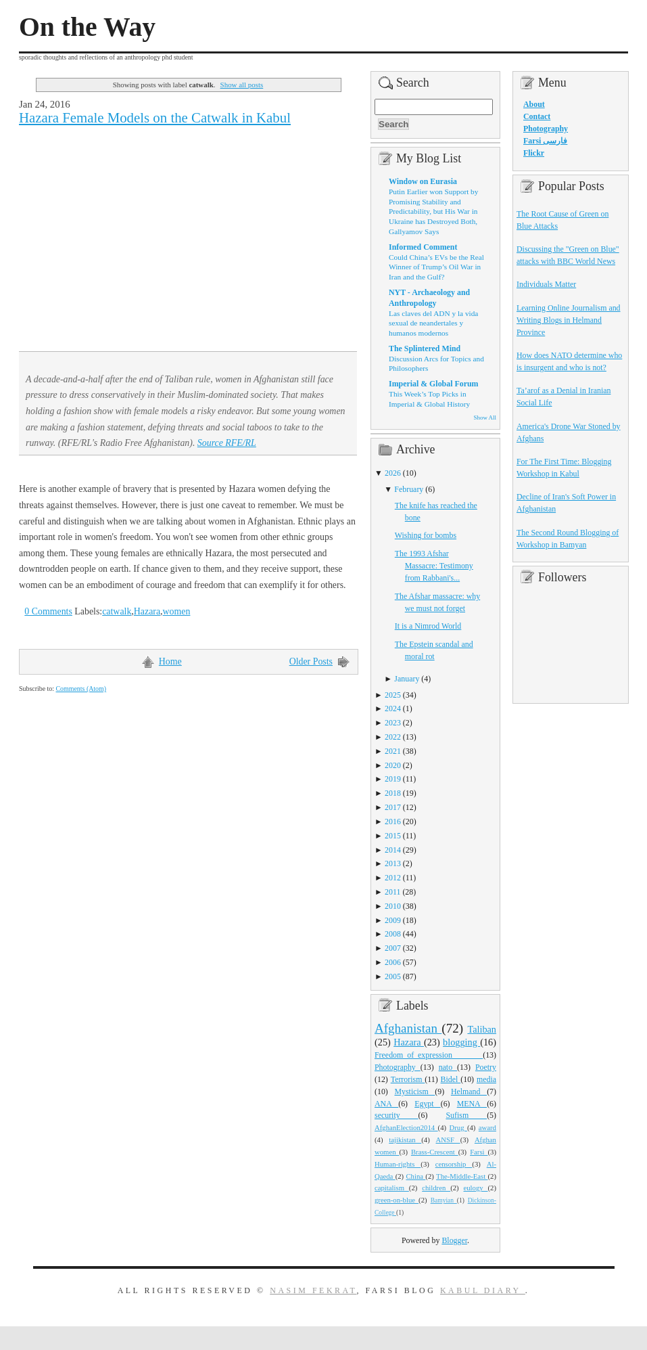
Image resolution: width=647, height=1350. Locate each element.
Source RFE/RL (226, 443)
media (486, 1079)
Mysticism (414, 1091)
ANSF (448, 1139)
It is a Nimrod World (428, 626)
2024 (393, 708)
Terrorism (408, 1079)
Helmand (469, 1091)
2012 (393, 877)
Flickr (533, 153)
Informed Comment (423, 247)
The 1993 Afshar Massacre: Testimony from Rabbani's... (434, 566)
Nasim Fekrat (313, 1290)
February (408, 489)
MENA (472, 1103)
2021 (393, 751)
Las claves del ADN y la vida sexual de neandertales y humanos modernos (433, 323)
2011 (392, 892)
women (177, 611)
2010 (393, 906)
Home (170, 661)
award (487, 1127)
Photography (398, 1067)
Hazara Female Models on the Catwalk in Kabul (155, 118)
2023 (393, 722)
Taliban (481, 1029)
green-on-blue (396, 1200)
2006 (393, 962)
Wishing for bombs (425, 535)
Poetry (485, 1067)
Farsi (478, 1152)
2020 (393, 765)
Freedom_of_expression (429, 1055)
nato (448, 1067)
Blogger (454, 1240)
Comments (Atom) (80, 688)
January (406, 678)
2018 (393, 793)
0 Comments (48, 611)
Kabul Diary (482, 1290)
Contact (536, 116)
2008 (393, 934)
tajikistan (405, 1139)
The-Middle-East (461, 1176)
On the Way (87, 27)
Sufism (466, 1115)
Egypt (427, 1103)
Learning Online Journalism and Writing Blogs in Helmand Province (569, 320)
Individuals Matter (546, 284)
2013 (393, 863)
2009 (393, 920)
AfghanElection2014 (406, 1127)
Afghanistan (408, 1028)
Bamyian (444, 1200)
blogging (461, 1042)
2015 (393, 835)
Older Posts (311, 661)
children (436, 1188)
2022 (393, 737)
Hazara (147, 611)
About (534, 104)
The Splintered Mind (424, 348)
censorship (454, 1164)
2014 (393, 850)
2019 (393, 779)
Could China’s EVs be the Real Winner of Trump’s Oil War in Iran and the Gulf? (436, 267)
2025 (393, 695)
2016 (393, 821)
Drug (458, 1127)
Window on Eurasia (423, 181)
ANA (386, 1103)
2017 (393, 807)
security (396, 1115)
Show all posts (242, 85)
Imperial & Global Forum (433, 383)
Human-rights (398, 1164)
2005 (393, 976)
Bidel (451, 1079)
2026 (393, 473)
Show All (485, 417)
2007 (393, 948)
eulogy (476, 1188)
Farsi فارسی (545, 140)
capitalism (392, 1188)
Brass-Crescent (434, 1152)
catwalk (116, 611)
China (415, 1176)
